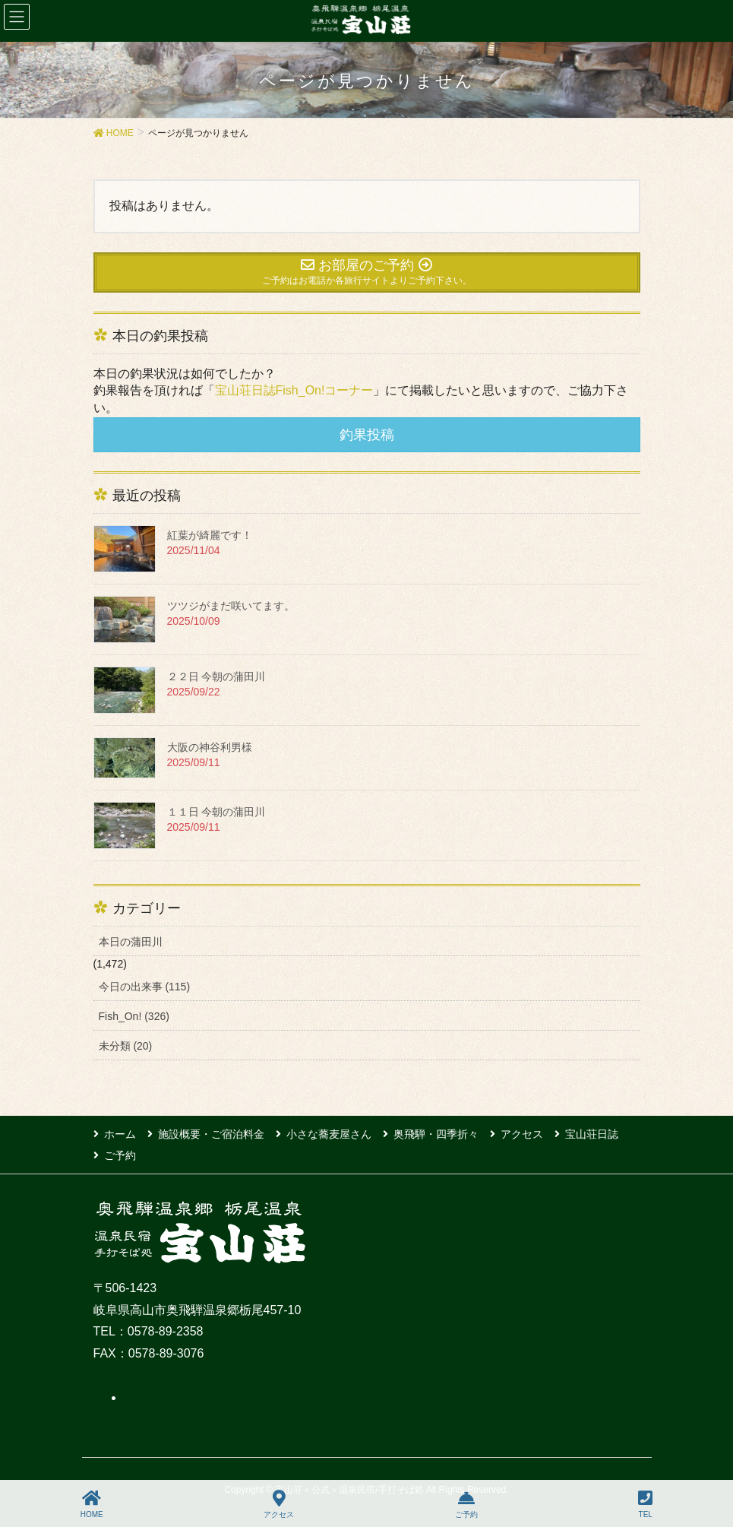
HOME (92, 1504)
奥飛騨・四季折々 (436, 1134)
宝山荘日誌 (591, 1134)
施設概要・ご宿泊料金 (211, 1134)
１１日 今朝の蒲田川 (216, 812)
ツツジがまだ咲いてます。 (231, 606)
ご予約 (120, 1155)
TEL (645, 1504)
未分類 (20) (126, 1046)
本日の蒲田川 (131, 942)
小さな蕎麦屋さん (328, 1134)
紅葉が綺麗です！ (209, 535)
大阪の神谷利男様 (209, 747)
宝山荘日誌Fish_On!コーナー (294, 390)
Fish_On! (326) (134, 1016)
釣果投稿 (367, 434)
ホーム (120, 1134)
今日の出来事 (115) (145, 987)
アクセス (522, 1134)
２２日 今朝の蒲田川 (216, 676)
